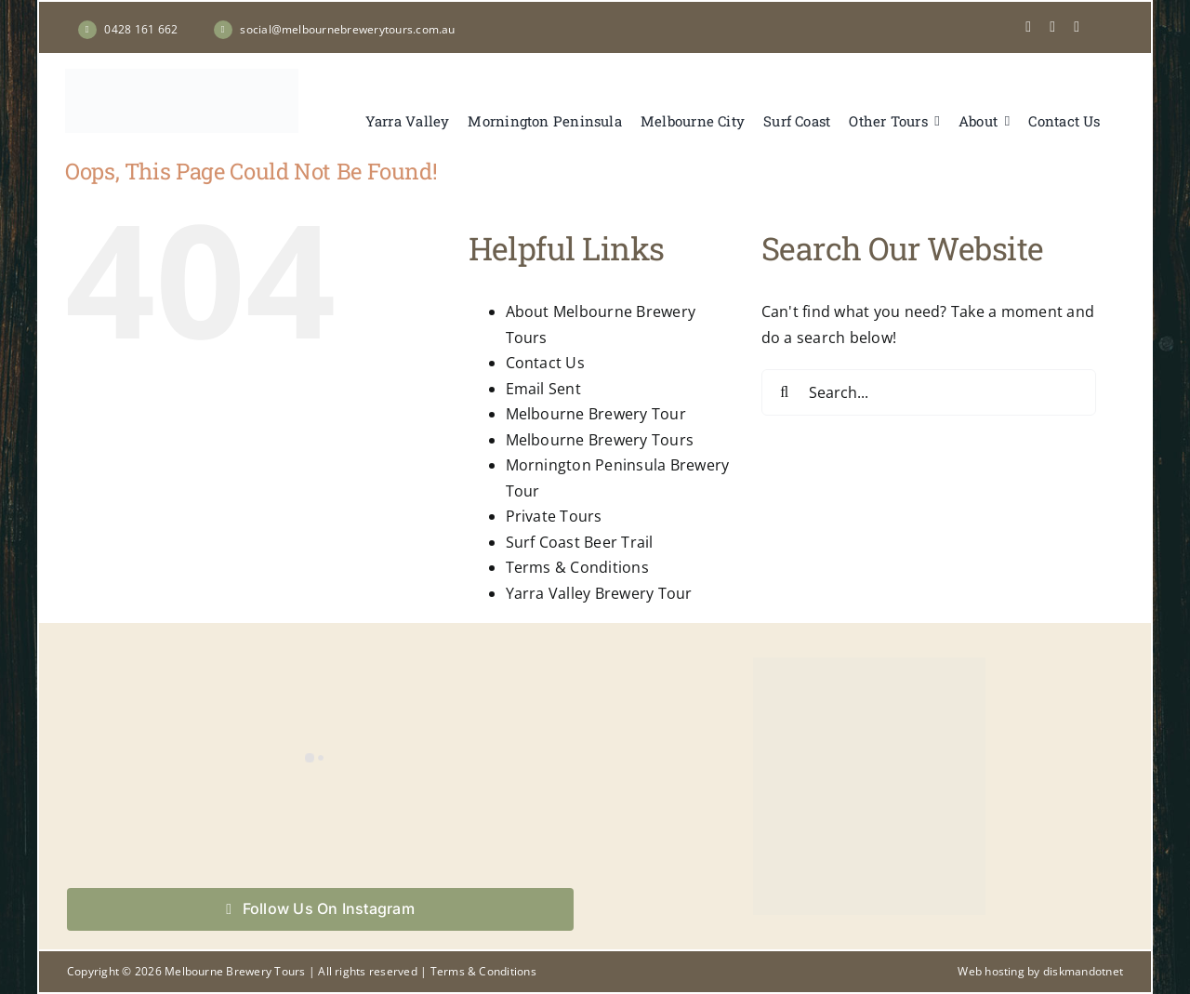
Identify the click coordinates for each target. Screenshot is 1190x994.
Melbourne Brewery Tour (596, 414)
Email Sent (543, 388)
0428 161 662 (141, 29)
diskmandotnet (1083, 971)
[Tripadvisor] (1076, 27)
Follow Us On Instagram (320, 908)
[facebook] (1028, 27)
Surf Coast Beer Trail (580, 542)
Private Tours (554, 516)
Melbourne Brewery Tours (600, 440)
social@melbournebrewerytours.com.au (347, 29)
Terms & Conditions (577, 567)
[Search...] (928, 392)
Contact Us (545, 362)
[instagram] (1052, 27)
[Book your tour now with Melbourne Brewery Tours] (869, 665)
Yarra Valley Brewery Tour (599, 593)
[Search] (784, 392)
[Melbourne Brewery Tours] (181, 76)
